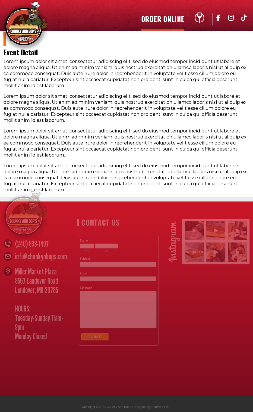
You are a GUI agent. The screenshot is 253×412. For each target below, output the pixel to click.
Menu (198, 18)
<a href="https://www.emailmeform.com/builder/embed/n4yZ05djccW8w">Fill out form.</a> (118, 309)
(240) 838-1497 (32, 244)
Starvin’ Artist (160, 408)
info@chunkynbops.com (41, 257)
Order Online (162, 20)
